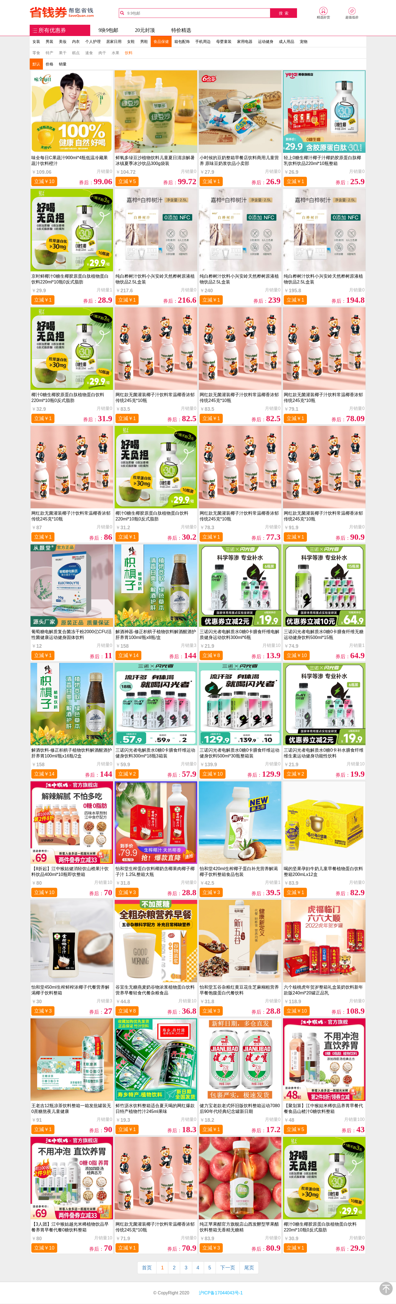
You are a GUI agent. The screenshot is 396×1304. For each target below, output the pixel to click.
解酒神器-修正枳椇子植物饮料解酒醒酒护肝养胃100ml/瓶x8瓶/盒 (156, 634)
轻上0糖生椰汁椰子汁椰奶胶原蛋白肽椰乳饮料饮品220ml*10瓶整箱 (322, 160)
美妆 (63, 41)
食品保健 (161, 41)
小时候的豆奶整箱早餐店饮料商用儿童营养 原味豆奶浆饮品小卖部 (239, 160)
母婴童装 (224, 41)
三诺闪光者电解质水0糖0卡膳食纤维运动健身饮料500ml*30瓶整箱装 (239, 753)
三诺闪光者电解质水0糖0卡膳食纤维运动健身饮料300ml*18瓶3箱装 (155, 753)
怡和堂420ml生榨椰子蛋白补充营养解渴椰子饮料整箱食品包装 (239, 871)
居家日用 (114, 41)
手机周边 (203, 41)
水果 (115, 53)
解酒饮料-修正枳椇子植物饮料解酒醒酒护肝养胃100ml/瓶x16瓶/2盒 (71, 753)
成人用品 (286, 41)
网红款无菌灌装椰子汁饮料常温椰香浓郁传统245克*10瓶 (155, 397)
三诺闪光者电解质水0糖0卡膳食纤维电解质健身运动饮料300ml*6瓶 (239, 634)
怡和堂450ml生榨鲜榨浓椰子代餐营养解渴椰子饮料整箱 (70, 990)
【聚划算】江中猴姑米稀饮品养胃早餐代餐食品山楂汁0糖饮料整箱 (323, 1108)
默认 (36, 64)
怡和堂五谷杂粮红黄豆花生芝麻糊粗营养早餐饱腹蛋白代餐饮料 (239, 990)
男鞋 (144, 41)
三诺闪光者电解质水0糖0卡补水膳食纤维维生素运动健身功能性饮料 (324, 753)
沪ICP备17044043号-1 (220, 1293)
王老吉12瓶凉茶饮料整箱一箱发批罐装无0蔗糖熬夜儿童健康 (71, 1108)
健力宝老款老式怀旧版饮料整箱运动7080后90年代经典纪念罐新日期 (240, 1108)
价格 (49, 64)
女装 (36, 41)
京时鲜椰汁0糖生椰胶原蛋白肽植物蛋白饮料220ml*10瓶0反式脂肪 (70, 279)
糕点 (76, 53)
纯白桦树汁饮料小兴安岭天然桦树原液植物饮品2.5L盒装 (155, 279)
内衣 (76, 41)
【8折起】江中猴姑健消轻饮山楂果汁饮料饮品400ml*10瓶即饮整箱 (70, 871)
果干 (63, 53)
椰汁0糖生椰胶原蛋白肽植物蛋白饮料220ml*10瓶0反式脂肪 (67, 397)
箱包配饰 (182, 41)
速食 (89, 53)
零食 (36, 53)
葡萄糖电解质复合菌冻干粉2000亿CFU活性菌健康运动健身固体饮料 (71, 634)
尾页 (249, 1267)
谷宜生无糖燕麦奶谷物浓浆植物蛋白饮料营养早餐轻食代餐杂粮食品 (155, 990)
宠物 (303, 41)
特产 (49, 53)
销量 (63, 64)
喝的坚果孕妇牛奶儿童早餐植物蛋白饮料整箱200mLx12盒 (323, 871)
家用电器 (244, 41)
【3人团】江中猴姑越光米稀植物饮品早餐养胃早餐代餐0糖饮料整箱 (70, 1227)
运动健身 (265, 41)
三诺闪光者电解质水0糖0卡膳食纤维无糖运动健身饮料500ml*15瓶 (324, 634)
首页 (147, 1267)
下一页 (227, 1267)
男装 (49, 41)
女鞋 (131, 41)
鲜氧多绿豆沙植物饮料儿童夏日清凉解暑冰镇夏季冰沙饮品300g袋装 (155, 160)
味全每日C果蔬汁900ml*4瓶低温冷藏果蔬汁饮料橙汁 (69, 160)
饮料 (129, 53)
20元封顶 (145, 30)
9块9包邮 (108, 30)
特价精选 (181, 30)
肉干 (102, 53)
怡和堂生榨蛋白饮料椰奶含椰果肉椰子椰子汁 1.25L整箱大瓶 (155, 871)
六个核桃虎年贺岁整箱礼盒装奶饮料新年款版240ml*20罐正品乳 (323, 990)
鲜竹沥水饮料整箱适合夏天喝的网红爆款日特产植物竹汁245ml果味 (155, 1108)
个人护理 (93, 41)
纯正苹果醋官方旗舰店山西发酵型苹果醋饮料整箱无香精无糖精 (239, 1227)
